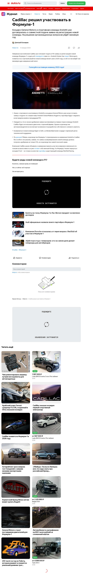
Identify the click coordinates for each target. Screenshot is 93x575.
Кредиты (57, 8)
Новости (37, 14)
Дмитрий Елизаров (20, 43)
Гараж (82, 8)
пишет (67, 56)
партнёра (42, 151)
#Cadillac (15, 250)
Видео (51, 14)
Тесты (44, 14)
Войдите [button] (14, 272)
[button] (46, 362)
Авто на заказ (20, 8)
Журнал (9, 14)
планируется (39, 56)
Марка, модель (26, 14)
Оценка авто (66, 8)
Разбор (57, 14)
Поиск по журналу (82, 14)
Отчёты (51, 8)
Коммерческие (30, 8)
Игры (64, 14)
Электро (39, 8)
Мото (45, 8)
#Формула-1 (22, 250)
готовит (37, 148)
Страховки (75, 8)
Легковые (11, 8)
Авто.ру (15, 3)
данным (19, 137)
